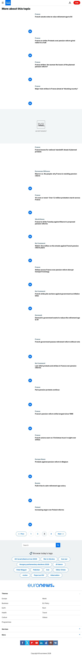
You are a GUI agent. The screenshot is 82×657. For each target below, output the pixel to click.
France (37, 14)
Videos (44, 617)
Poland (37, 507)
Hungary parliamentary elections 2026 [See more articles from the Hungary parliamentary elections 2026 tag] (34, 564)
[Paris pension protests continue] (57, 398)
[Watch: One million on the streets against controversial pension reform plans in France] (57, 254)
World (44, 598)
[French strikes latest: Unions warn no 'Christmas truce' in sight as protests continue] (57, 446)
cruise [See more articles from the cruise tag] (25, 575)
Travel (44, 613)
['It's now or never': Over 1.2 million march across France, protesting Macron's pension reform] (57, 206)
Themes (5, 593)
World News (39, 219)
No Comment (40, 243)
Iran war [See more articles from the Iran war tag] (64, 559)
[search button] (58, 545)
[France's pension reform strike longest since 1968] (57, 422)
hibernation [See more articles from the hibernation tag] (55, 575)
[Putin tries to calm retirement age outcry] (57, 494)
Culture (4, 617)
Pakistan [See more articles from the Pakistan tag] (36, 570)
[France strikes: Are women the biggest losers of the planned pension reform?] (57, 73)
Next (44, 608)
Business (5, 603)
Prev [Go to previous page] (22, 534)
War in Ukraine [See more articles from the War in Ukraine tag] (49, 559)
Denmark (38, 315)
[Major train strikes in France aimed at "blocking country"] (57, 97)
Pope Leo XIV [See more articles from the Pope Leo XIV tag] (39, 575)
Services (5, 629)
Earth (4, 608)
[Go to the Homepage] (8, 2)
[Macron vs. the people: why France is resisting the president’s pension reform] (57, 182)
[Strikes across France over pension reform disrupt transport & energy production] (57, 278)
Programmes (6, 622)
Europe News (40, 459)
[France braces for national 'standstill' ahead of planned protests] (57, 158)
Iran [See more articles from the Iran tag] (47, 570)
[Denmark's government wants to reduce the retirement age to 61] (57, 326)
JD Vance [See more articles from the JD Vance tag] (59, 564)
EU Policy (45, 603)
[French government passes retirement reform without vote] (57, 350)
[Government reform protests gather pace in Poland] (57, 518)
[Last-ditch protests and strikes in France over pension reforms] (57, 374)
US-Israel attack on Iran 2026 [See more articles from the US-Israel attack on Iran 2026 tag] (26, 559)
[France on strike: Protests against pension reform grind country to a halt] (57, 49)
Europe (4, 598)
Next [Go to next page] (59, 534)
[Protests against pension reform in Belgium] (57, 470)
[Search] (41, 545)
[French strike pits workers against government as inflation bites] (57, 302)
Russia (37, 483)
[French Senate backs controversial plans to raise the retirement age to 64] (57, 25)
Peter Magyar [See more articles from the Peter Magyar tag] (21, 570)
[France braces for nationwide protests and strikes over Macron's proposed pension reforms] (57, 230)
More (4, 635)
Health (4, 613)
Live (76, 3)
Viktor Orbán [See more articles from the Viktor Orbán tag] (61, 570)
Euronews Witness (42, 171)
